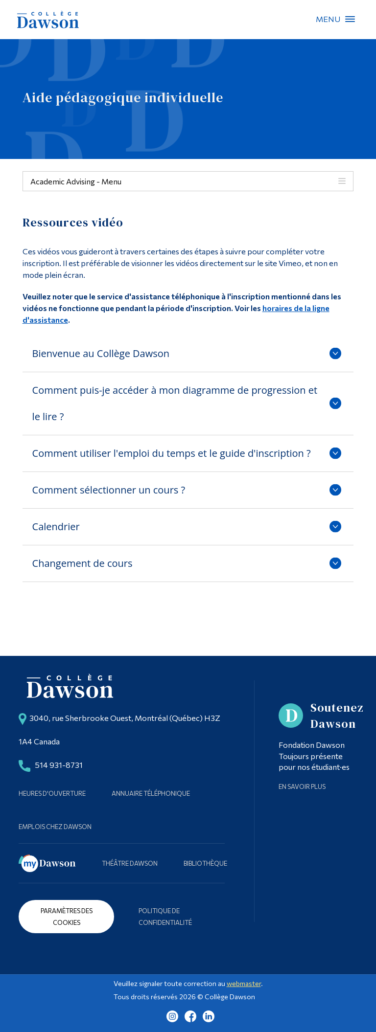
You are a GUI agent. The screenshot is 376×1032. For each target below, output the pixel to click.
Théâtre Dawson (130, 863)
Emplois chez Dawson (55, 826)
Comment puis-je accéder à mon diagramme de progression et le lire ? (174, 403)
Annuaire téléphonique (151, 793)
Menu (350, 19)
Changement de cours (82, 563)
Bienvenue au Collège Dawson (100, 353)
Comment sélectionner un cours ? (109, 489)
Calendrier (56, 526)
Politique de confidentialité (165, 916)
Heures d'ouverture (52, 793)
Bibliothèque (205, 863)
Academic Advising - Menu (75, 181)
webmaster (244, 983)
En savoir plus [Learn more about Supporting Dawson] (302, 786)
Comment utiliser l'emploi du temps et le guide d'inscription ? (171, 453)
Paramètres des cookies (67, 916)
